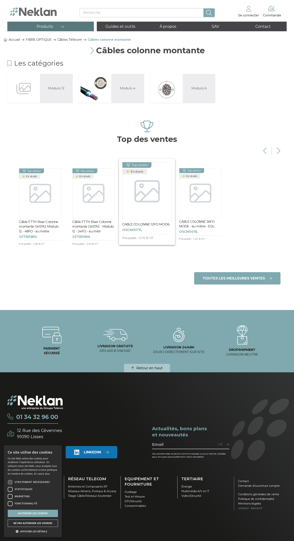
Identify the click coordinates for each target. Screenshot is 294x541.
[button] (33, 531)
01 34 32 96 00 (37, 417)
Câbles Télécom (69, 39)
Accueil (12, 39)
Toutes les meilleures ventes (237, 278)
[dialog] (33, 491)
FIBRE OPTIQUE (39, 39)
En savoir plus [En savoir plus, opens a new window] (42, 473)
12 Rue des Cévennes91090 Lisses (39, 433)
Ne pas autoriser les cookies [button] (32, 523)
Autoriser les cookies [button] (33, 513)
